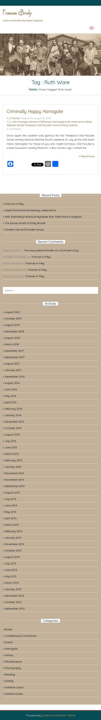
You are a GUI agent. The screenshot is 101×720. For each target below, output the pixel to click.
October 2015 (13, 428)
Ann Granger (20, 121)
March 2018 (12, 344)
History (9, 655)
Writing (9, 681)
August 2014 (12, 492)
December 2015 (14, 421)
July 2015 (10, 441)
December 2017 (14, 350)
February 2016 (13, 408)
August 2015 (12, 434)
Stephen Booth (15, 125)
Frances (15, 118)
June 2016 (11, 389)
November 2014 (14, 479)
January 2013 (13, 589)
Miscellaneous (13, 661)
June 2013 (11, 570)
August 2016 (12, 383)
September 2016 (14, 376)
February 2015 (13, 460)
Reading (10, 674)
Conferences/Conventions (20, 636)
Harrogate (58, 121)
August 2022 (12, 312)
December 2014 (14, 473)
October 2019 (13, 318)
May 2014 (10, 512)
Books (8, 629)
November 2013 (14, 544)
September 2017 (14, 357)
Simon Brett (85, 121)
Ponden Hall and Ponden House (24, 229)
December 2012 (14, 595)
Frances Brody (17, 13)
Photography (13, 668)
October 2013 (13, 550)
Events (9, 642)
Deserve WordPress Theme (58, 715)
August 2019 (12, 325)
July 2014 (10, 499)
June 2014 (11, 505)
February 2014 (13, 531)
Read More (87, 156)
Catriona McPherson (40, 121)
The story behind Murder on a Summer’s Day (51, 250)
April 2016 (10, 402)
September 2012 (15, 608)
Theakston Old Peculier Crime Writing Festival (51, 125)
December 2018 (14, 331)
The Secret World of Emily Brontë (25, 223)
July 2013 (10, 563)
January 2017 (13, 370)
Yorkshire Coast (14, 687)
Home (33, 89)
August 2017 (12, 363)
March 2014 (12, 524)
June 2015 (11, 447)
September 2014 (15, 486)
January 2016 (13, 415)
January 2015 (13, 466)
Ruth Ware (71, 121)
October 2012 (13, 602)
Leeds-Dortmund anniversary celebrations (30, 210)
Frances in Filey (14, 204)
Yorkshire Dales (14, 694)
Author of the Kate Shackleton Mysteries (23, 20)
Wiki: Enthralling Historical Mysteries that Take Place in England (43, 216)
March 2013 (12, 582)
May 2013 (10, 576)
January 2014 (13, 537)
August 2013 (12, 557)
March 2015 (12, 454)
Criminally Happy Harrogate (35, 111)
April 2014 (10, 518)
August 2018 (12, 338)
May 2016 (10, 396)
